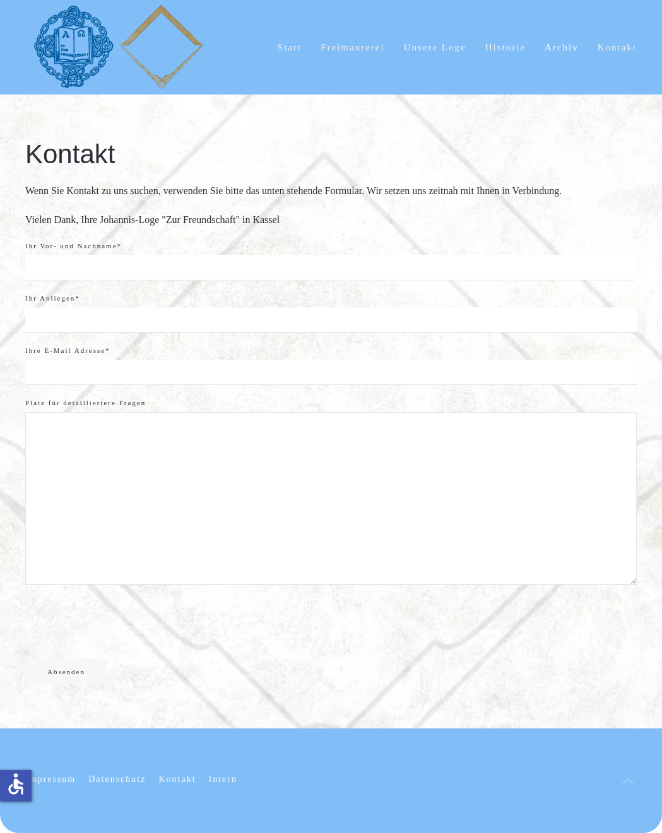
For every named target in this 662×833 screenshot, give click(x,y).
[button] (628, 781)
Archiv (562, 47)
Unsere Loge (435, 47)
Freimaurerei (352, 47)
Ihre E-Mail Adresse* (67, 350)
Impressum (50, 779)
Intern (223, 779)
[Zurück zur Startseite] (120, 47)
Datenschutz (117, 779)
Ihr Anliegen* (52, 298)
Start (290, 47)
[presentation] (121, 621)
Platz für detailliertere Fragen (85, 402)
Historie (505, 47)
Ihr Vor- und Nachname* (73, 246)
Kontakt (617, 47)
